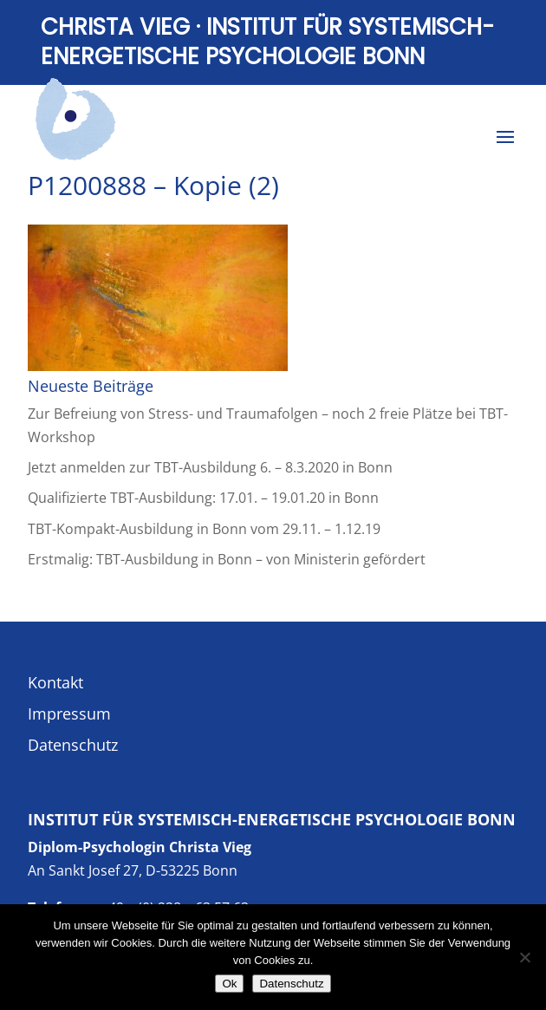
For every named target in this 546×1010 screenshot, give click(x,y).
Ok (229, 983)
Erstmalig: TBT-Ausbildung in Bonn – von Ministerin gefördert (227, 559)
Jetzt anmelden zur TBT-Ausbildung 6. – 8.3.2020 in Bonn (210, 467)
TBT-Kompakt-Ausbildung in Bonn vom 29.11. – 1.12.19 (204, 528)
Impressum (69, 713)
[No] (524, 957)
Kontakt (55, 682)
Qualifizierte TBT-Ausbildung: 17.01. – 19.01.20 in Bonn (203, 497)
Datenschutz (73, 744)
